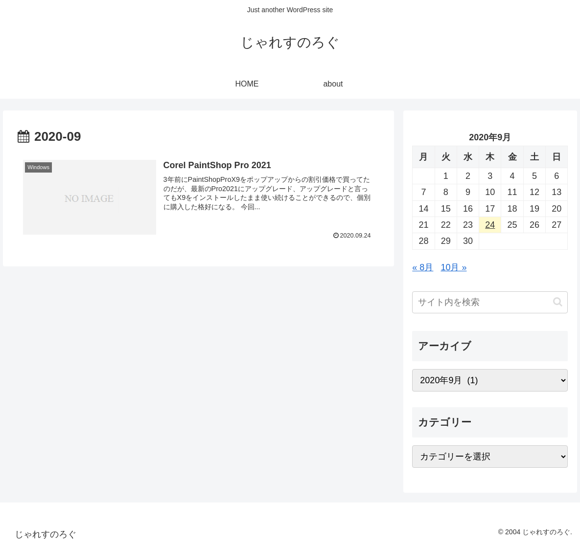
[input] (490, 302)
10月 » (453, 267)
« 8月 (422, 267)
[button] (557, 301)
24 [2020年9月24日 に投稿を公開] (490, 225)
